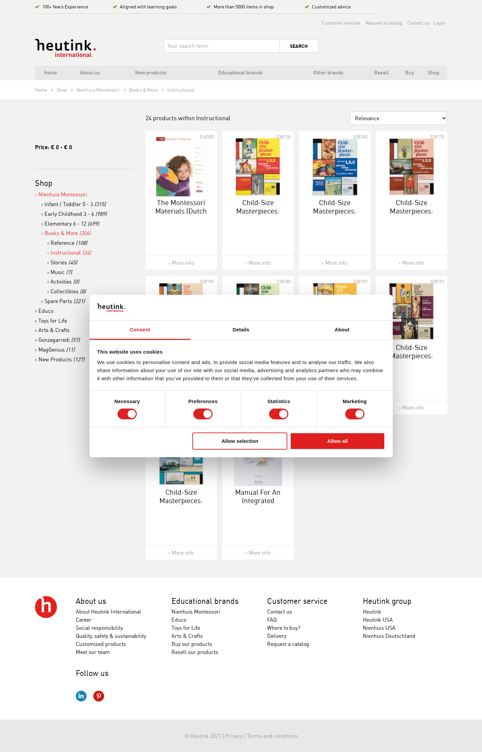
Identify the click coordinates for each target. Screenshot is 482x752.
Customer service (297, 601)
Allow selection (240, 441)
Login (439, 23)
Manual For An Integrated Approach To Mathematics (258, 505)
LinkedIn (81, 696)
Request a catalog (383, 23)
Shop (44, 183)
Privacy (234, 735)
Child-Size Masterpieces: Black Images (411, 355)
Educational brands (204, 601)
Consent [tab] (140, 330)
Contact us (418, 23)
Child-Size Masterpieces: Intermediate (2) (334, 211)
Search (299, 46)
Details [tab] (241, 330)
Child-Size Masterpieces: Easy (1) (258, 211)
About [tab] (342, 330)
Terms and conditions (272, 735)
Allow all (337, 441)
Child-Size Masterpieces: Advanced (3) (411, 211)
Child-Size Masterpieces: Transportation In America (181, 505)
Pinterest (98, 696)
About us (91, 601)
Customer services (341, 23)
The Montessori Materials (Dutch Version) (181, 211)
